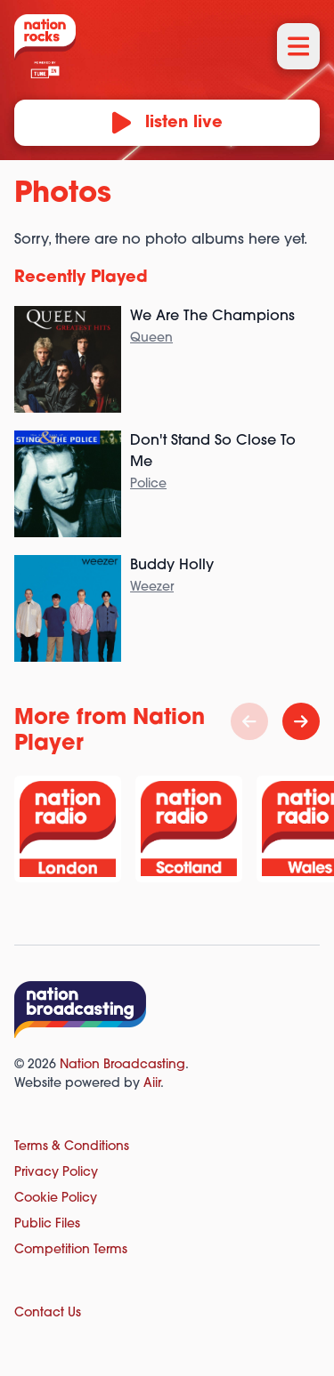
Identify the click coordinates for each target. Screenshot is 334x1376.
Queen (151, 338)
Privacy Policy (56, 1172)
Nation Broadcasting (122, 1065)
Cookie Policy (55, 1198)
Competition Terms (70, 1250)
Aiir (151, 1083)
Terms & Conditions (71, 1147)
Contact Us (47, 1313)
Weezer (152, 587)
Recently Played (81, 278)
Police (148, 484)
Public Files (47, 1224)
